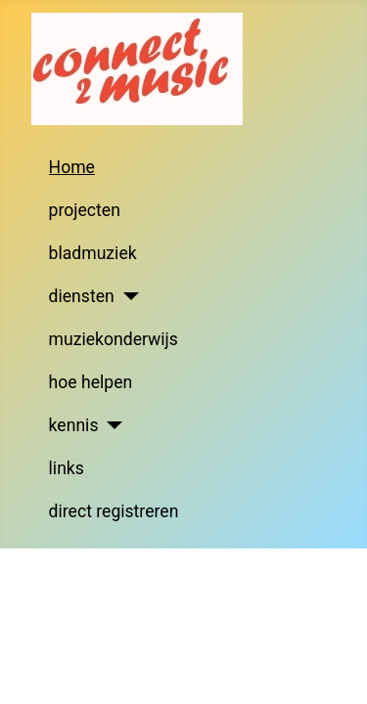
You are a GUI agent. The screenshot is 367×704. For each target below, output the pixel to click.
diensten (82, 296)
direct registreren (114, 511)
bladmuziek (93, 253)
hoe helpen (91, 382)
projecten (84, 210)
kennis (74, 425)
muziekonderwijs (113, 339)
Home (72, 167)
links (66, 468)
